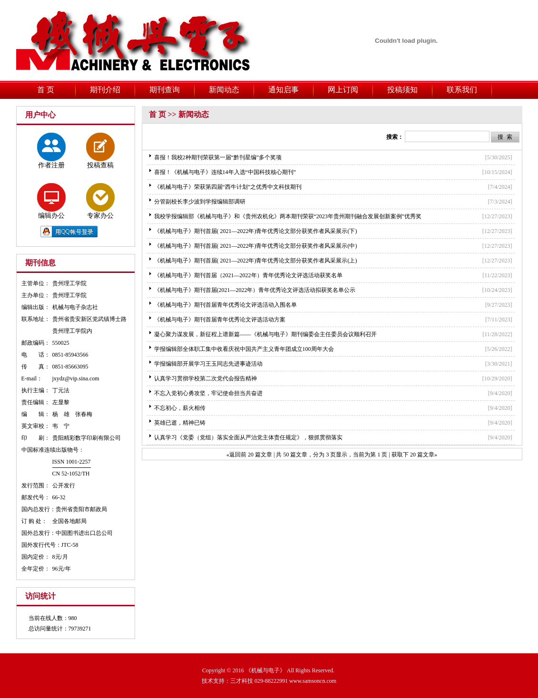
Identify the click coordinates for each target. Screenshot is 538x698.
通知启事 (283, 90)
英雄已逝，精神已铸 (179, 422)
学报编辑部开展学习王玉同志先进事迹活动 (208, 363)
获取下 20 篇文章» (414, 454)
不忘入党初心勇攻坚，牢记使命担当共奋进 (208, 393)
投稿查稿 (100, 151)
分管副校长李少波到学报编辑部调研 (199, 201)
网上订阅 (343, 90)
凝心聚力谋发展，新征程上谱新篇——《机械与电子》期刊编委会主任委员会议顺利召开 (265, 334)
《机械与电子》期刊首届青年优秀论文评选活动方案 (219, 319)
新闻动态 (224, 90)
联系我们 (462, 90)
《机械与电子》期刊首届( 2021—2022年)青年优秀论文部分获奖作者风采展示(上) (255, 260)
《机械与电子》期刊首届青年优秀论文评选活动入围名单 (225, 304)
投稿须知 (402, 90)
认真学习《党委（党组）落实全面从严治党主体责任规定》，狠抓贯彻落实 (248, 437)
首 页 (45, 90)
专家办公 (100, 201)
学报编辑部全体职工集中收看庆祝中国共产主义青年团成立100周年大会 (244, 349)
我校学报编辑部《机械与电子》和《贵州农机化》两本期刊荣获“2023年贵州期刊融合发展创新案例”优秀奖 (288, 216)
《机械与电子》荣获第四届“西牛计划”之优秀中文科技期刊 (228, 187)
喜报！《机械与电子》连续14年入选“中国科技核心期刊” (225, 172)
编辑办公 (51, 201)
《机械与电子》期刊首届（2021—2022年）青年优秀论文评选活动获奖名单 (248, 275)
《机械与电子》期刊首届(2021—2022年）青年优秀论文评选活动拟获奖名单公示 (255, 290)
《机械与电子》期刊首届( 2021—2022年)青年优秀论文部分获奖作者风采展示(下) (255, 231)
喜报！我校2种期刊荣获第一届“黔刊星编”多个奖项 (218, 157)
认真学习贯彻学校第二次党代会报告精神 (205, 378)
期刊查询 (164, 90)
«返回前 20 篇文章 (249, 454)
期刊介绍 (105, 90)
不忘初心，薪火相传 (179, 408)
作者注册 (51, 151)
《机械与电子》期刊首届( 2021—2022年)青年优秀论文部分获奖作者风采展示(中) (255, 245)
